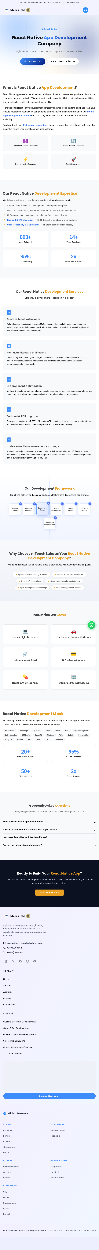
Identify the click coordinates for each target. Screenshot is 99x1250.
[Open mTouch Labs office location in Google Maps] (49, 1074)
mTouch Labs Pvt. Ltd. (19, 1231)
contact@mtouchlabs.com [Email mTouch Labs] (32, 2)
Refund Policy (90, 1231)
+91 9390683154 (73, 2)
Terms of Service (72, 1231)
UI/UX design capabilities (35, 125)
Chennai (7, 1141)
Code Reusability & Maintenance (23, 225)
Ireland (6, 1178)
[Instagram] (27, 961)
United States (58, 1130)
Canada (55, 1136)
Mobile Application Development (19, 1034)
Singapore (56, 1167)
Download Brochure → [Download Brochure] (49, 1096)
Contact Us (9, 1005)
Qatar (6, 1209)
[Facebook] (20, 961)
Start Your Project (49, 893)
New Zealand (57, 1178)
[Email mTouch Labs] (49, 943)
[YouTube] (34, 961)
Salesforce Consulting (14, 1041)
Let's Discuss (33, 61)
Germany (8, 1172)
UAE (5, 1192)
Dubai (6, 1197)
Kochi (6, 1153)
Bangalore (8, 1136)
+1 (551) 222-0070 (54, 2)
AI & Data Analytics (13, 1054)
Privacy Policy (56, 1231)
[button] (94, 10)
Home (6, 979)
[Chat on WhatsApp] (91, 625)
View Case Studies (63, 61)
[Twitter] (13, 961)
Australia (55, 1172)
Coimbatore (9, 1147)
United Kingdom (11, 1167)
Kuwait (6, 1214)
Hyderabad (8, 1130)
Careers (7, 998)
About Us (8, 992)
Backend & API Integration (20, 220)
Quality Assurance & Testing (17, 1047)
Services (7, 985)
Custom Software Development (19, 1022)
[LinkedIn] (6, 961)
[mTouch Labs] (17, 10)
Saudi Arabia (9, 1203)
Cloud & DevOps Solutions (16, 1028)
